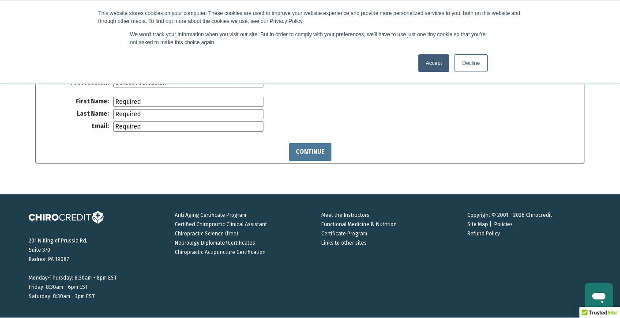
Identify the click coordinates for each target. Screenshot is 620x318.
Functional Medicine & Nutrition (359, 224)
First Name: (92, 101)
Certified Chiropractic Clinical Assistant (221, 224)
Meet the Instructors (345, 215)
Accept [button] (434, 63)
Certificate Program (344, 234)
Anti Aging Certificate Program (210, 215)
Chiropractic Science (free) (206, 234)
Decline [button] (471, 63)
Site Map (477, 224)
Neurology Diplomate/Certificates (215, 243)
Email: (100, 126)
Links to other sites (344, 243)
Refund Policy (483, 234)
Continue (310, 151)
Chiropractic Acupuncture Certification (220, 252)
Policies (503, 224)
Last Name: (93, 113)
